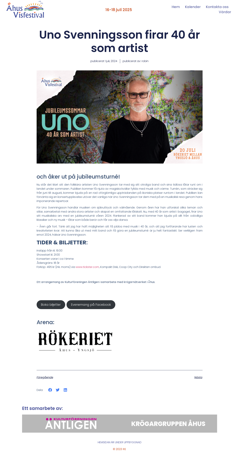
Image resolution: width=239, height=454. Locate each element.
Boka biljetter (51, 304)
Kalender (193, 6)
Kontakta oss (217, 6)
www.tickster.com (87, 267)
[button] (50, 390)
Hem (176, 6)
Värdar (225, 12)
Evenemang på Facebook (91, 304)
